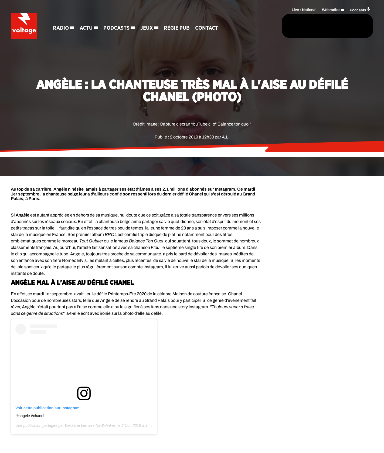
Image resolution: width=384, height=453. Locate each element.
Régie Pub (177, 28)
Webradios (331, 10)
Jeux (147, 28)
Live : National (304, 10)
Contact (207, 28)
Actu (86, 28)
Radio (61, 28)
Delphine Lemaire (80, 425)
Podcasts (117, 28)
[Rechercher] (256, 26)
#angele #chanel (30, 416)
